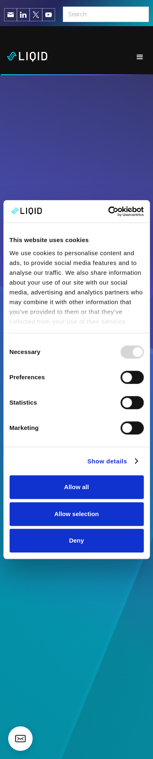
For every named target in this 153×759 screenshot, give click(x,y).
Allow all (76, 486)
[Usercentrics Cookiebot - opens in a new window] (109, 211)
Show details (107, 461)
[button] (140, 57)
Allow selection (76, 513)
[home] (24, 57)
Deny (76, 540)
